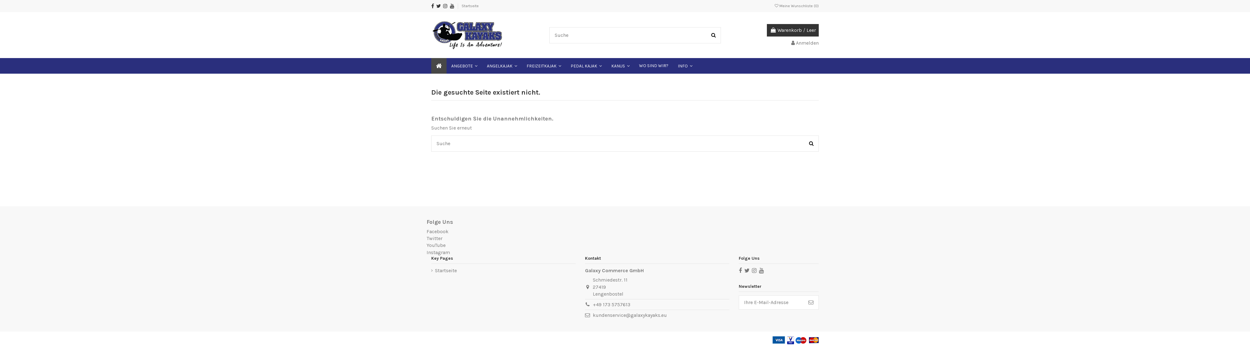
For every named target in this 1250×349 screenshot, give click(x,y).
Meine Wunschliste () (797, 6)
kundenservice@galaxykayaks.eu (630, 315)
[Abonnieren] (810, 302)
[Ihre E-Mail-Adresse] (771, 302)
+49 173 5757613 (611, 304)
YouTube (436, 245)
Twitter (434, 238)
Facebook (437, 231)
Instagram (438, 252)
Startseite (470, 6)
